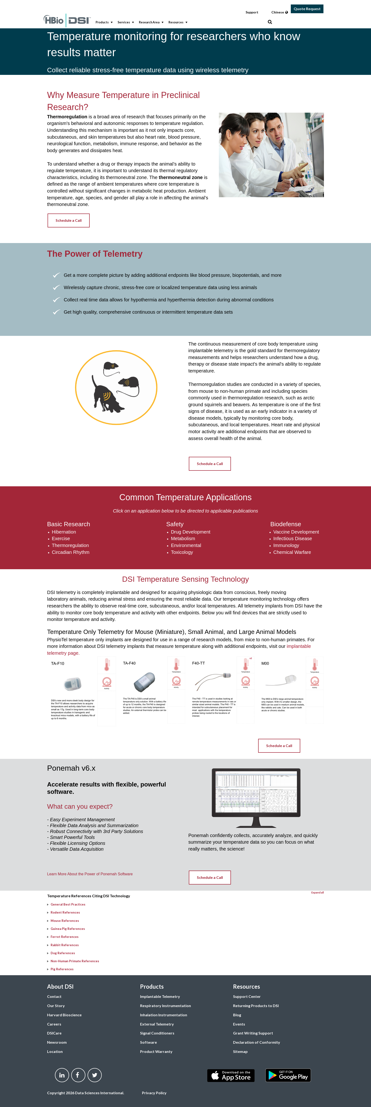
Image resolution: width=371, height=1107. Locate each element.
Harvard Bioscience (64, 1015)
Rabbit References (65, 945)
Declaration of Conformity (256, 1042)
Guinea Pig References (68, 929)
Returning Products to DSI (256, 1005)
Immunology (286, 545)
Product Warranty (156, 1051)
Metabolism (183, 538)
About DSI (60, 986)
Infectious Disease (292, 538)
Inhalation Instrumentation (163, 1015)
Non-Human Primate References (75, 961)
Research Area (151, 22)
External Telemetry (157, 1024)
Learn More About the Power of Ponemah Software (90, 874)
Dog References (63, 953)
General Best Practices (68, 904)
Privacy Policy (154, 1092)
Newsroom (57, 1042)
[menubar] (180, 22)
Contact (54, 996)
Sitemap (240, 1051)
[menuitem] (103, 22)
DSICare (54, 1033)
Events (239, 1024)
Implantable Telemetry (160, 996)
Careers (54, 1024)
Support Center (247, 996)
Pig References (62, 969)
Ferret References (65, 937)
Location (55, 1051)
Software (148, 1042)
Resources (177, 22)
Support (252, 12)
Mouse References (65, 921)
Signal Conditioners (157, 1033)
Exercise (61, 538)
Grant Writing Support (253, 1033)
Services (125, 22)
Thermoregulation (70, 545)
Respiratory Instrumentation (165, 1005)
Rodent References (65, 912)
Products (104, 22)
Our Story (56, 1005)
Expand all (317, 892)
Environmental (186, 545)
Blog (237, 1015)
